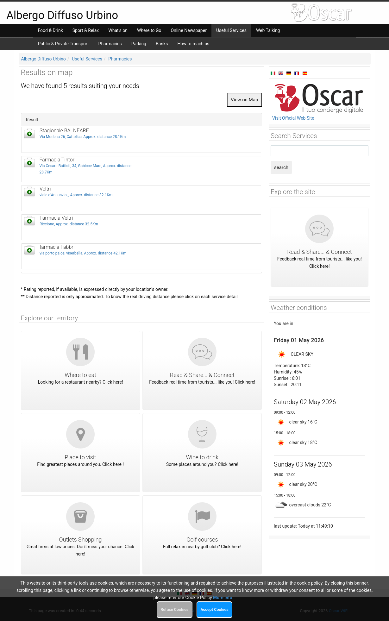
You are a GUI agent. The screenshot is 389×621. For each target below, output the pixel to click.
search (281, 167)
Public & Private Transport (63, 43)
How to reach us (193, 43)
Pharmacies (110, 43)
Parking (138, 43)
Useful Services (87, 58)
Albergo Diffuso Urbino (43, 58)
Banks (162, 43)
